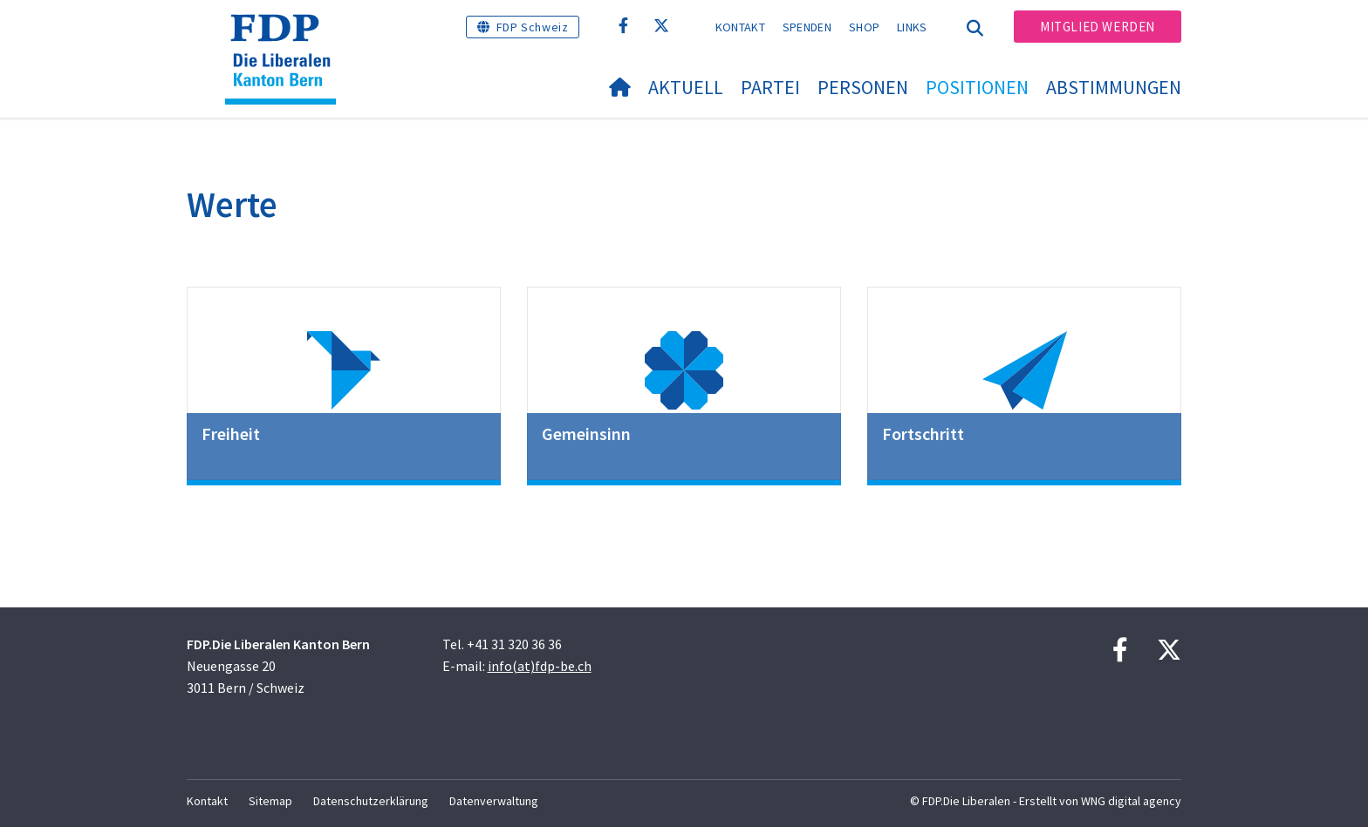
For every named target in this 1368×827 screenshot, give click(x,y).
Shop (864, 27)
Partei (770, 87)
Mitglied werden (1097, 26)
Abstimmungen (1113, 87)
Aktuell (685, 87)
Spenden (807, 27)
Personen (862, 87)
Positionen (977, 87)
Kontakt (740, 27)
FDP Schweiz (532, 27)
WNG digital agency (1131, 801)
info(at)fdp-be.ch (540, 665)
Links (912, 27)
